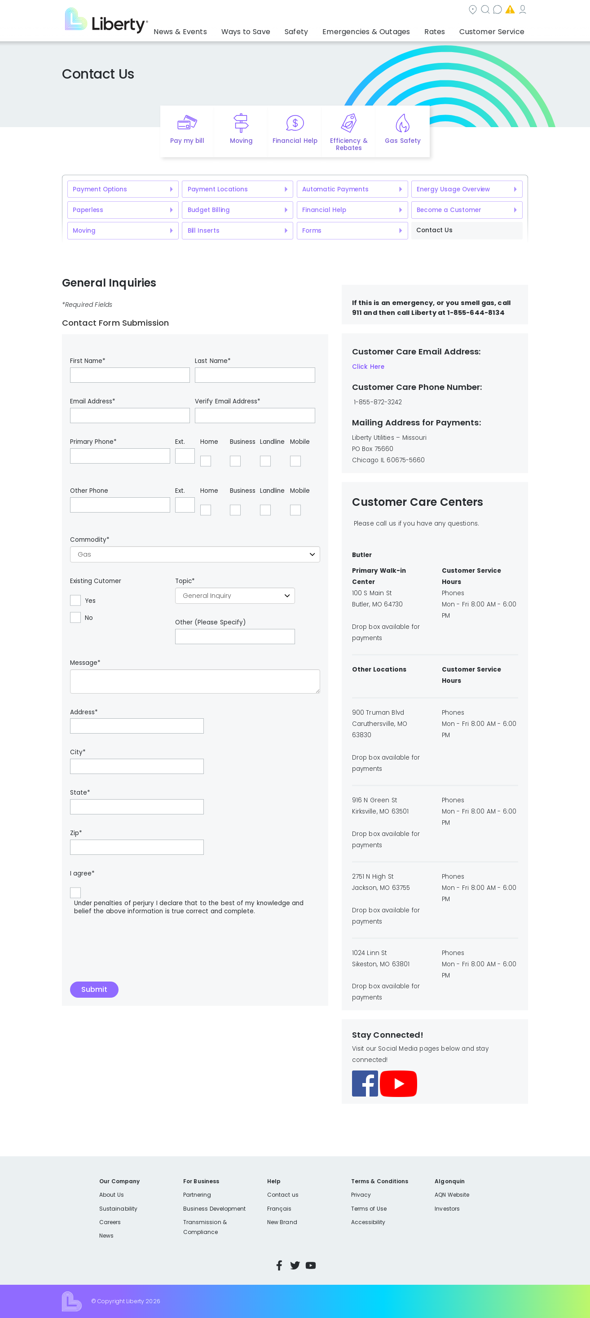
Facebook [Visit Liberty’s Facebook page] (279, 1265)
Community (300, 10)
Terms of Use (369, 1208)
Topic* (185, 581)
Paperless (88, 210)
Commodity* (90, 540)
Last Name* (212, 361)
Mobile (300, 442)
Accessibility (368, 1222)
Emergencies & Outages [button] (382, 29)
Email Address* (92, 402)
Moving (84, 230)
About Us (111, 1195)
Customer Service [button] (494, 29)
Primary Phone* (93, 442)
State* (80, 793)
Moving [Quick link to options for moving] (241, 141)
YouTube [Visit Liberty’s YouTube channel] (311, 1265)
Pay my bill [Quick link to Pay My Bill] (187, 141)
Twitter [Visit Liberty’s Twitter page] (295, 1265)
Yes (90, 601)
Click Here (368, 367)
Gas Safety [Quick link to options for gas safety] (402, 141)
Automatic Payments (335, 189)
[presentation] (138, 946)
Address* (84, 712)
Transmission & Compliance (205, 1227)
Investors (447, 1208)
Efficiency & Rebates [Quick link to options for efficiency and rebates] (348, 145)
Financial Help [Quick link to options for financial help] (295, 141)
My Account (508, 10)
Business (242, 442)
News (106, 1235)
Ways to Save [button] (275, 29)
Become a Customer (449, 210)
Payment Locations (218, 189)
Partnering (197, 1195)
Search (349, 10)
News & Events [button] (217, 29)
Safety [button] (319, 29)
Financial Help (324, 210)
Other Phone (89, 491)
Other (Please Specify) (210, 623)
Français (279, 1208)
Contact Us (434, 230)
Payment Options (100, 189)
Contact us (396, 10)
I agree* (82, 874)
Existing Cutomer (95, 581)
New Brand (282, 1222)
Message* (85, 663)
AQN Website (452, 1195)
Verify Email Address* (227, 402)
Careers (110, 1222)
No (89, 618)
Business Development (214, 1208)
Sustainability (118, 1208)
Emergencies (451, 10)
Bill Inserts (204, 230)
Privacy (361, 1195)
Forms (311, 230)
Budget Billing (209, 210)
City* (78, 752)
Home (209, 442)
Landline (272, 442)
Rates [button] (444, 29)
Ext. (180, 442)
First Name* (88, 361)
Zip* (76, 833)
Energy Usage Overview (453, 189)
